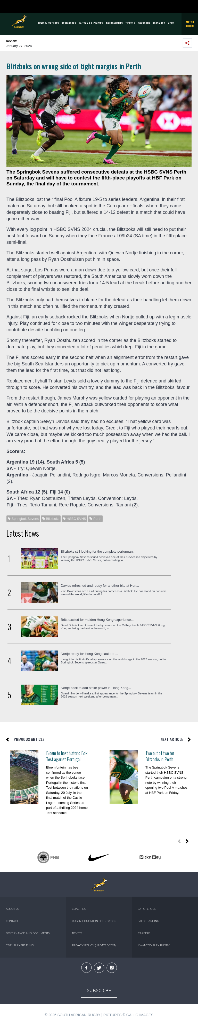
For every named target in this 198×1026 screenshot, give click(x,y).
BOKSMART (158, 23)
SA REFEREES (146, 909)
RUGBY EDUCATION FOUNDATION (94, 921)
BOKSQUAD (144, 23)
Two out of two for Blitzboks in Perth (159, 756)
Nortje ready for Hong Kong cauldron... (89, 654)
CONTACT (12, 921)
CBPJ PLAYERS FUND (20, 945)
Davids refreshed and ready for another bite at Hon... (100, 586)
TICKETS (130, 23)
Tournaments (114, 23)
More (171, 23)
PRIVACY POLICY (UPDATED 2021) (94, 945)
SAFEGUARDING (148, 921)
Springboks (68, 23)
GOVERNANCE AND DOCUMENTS (28, 933)
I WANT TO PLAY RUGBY (154, 945)
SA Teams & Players (91, 23)
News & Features (48, 23)
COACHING (79, 909)
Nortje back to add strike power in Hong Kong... (96, 688)
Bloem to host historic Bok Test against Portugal (66, 756)
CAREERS (144, 933)
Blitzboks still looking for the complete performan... (98, 551)
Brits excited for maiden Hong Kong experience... (97, 620)
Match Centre (189, 24)
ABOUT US (12, 909)
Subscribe (99, 990)
